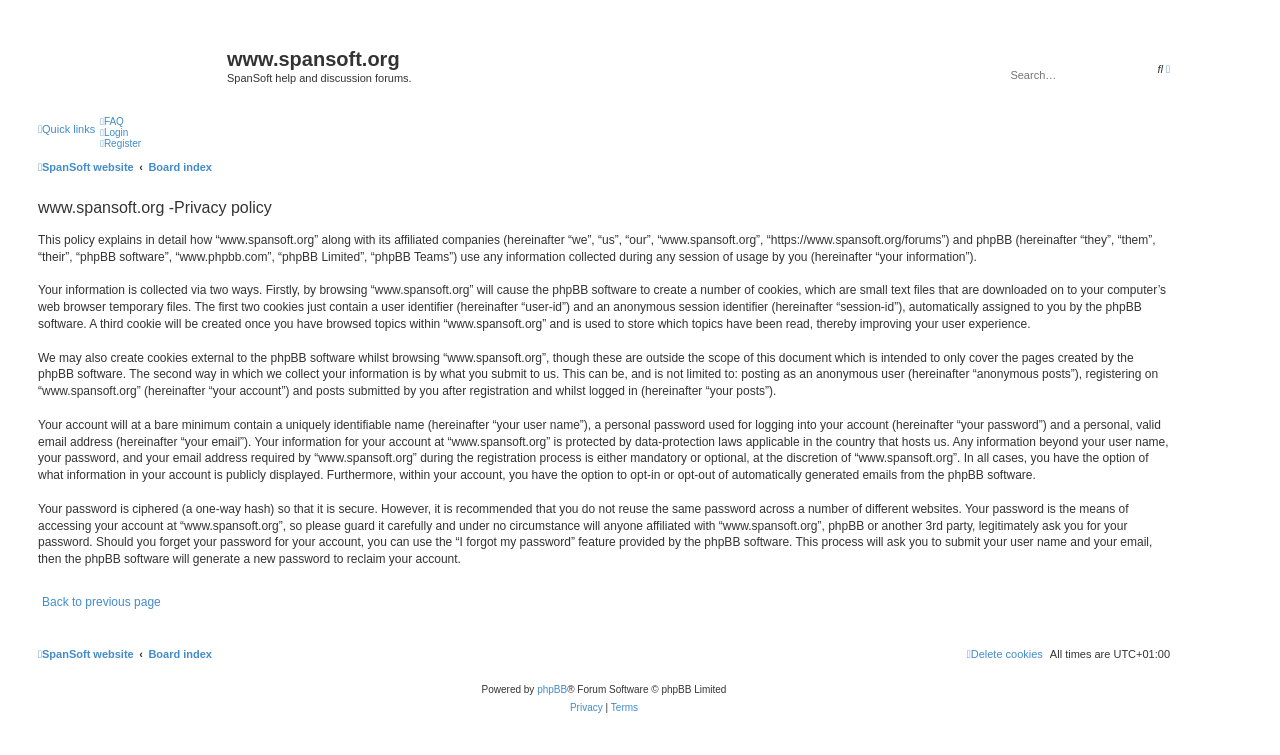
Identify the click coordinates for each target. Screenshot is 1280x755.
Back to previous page (101, 602)
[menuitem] (112, 121)
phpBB (552, 689)
